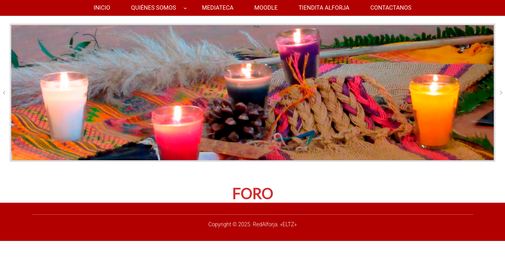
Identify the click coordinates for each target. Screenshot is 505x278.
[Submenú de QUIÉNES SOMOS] (185, 8)
